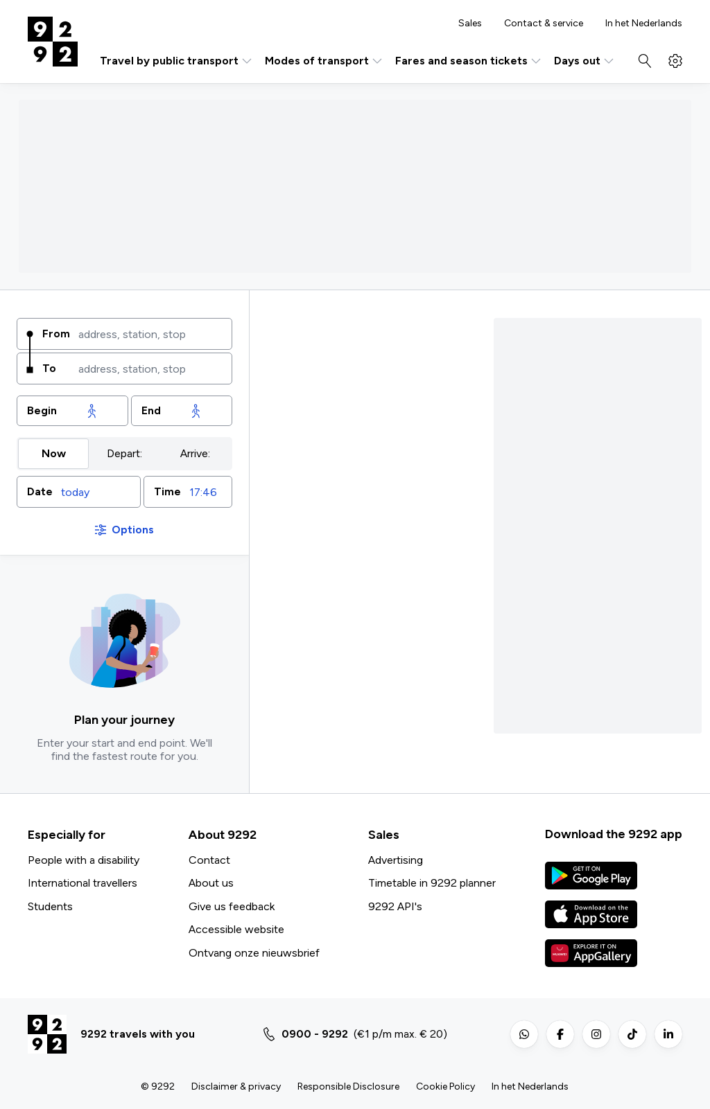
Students (50, 906)
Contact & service (543, 23)
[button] (79, 492)
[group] (124, 453)
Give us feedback (232, 906)
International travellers (82, 882)
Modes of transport (324, 61)
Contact (209, 860)
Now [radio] (54, 453)
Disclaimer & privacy (236, 1086)
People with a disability (83, 860)
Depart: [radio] (124, 453)
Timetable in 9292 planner (432, 882)
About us (211, 882)
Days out (585, 61)
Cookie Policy (445, 1086)
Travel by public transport (177, 61)
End (151, 410)
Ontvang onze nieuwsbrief (254, 952)
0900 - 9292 (315, 1033)
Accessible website (236, 929)
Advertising (395, 860)
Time (167, 491)
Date (40, 491)
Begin (42, 410)
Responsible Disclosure (348, 1086)
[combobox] (150, 334)
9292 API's (395, 906)
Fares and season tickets (469, 61)
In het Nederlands (643, 23)
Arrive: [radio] (195, 453)
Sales (470, 23)
